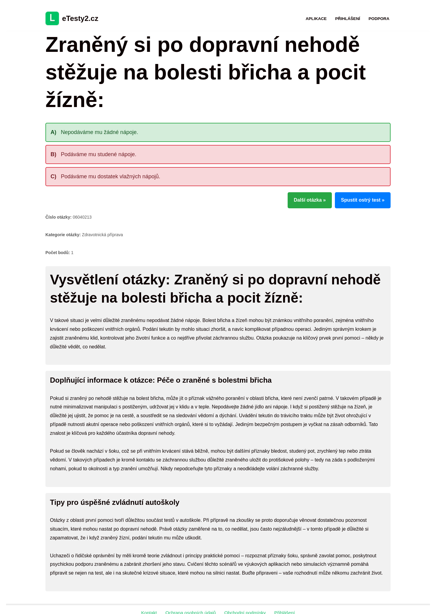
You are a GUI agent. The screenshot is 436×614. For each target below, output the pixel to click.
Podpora (378, 18)
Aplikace (316, 18)
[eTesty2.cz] (71, 18)
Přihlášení (347, 18)
